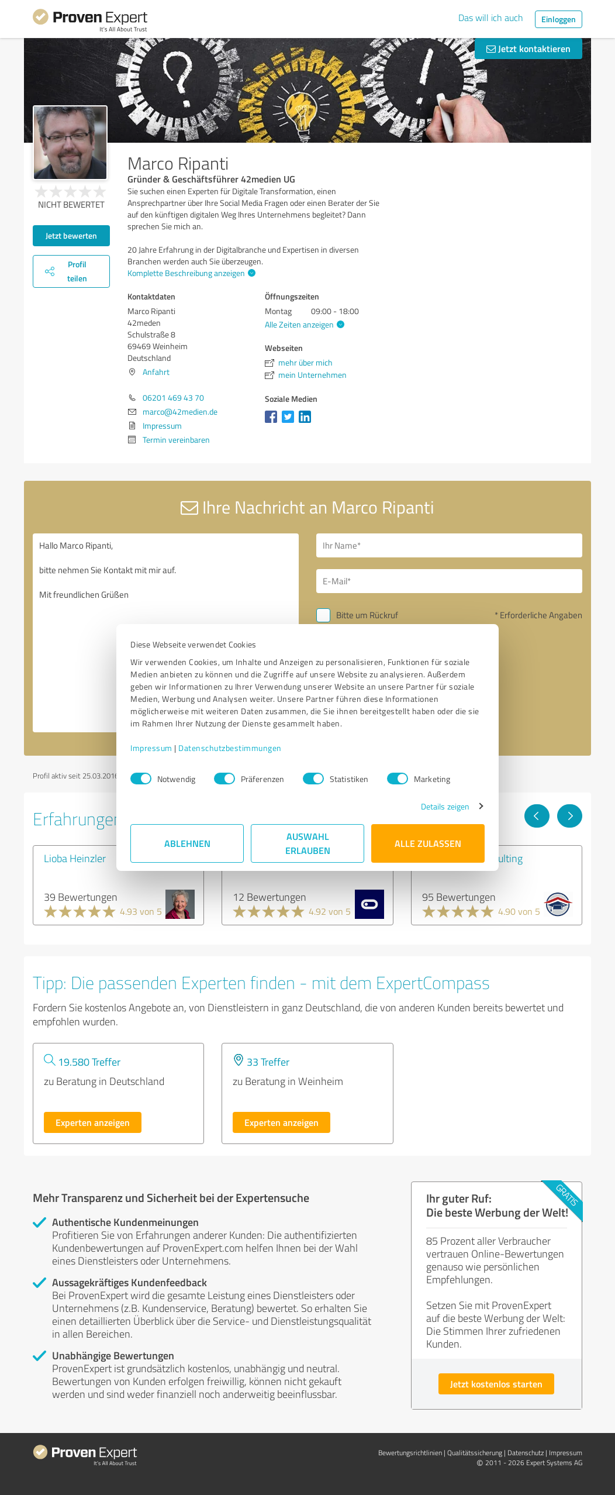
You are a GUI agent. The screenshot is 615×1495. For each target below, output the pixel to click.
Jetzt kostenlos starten (496, 1383)
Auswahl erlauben (307, 843)
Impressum (151, 747)
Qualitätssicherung (474, 1453)
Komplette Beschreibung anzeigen (190, 272)
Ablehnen (187, 843)
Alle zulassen (428, 843)
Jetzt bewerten (71, 235)
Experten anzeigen (93, 1122)
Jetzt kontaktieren (528, 48)
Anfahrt (156, 371)
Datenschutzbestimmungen (230, 747)
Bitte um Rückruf (367, 615)
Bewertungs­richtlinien (410, 1453)
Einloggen (558, 19)
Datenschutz (525, 1453)
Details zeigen (445, 806)
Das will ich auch (490, 17)
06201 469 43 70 (173, 397)
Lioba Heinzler (75, 858)
